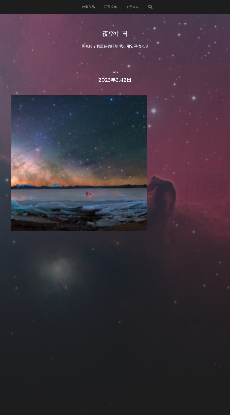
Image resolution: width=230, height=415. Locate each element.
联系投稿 (110, 7)
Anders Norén (123, 395)
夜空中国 (115, 34)
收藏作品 (88, 7)
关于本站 (132, 7)
